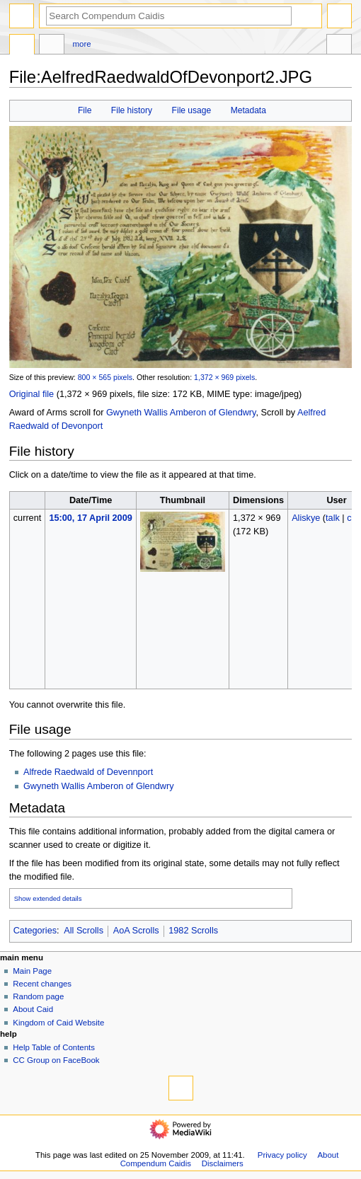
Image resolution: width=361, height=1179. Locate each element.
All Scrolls (83, 931)
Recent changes (42, 983)
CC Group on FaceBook (56, 1060)
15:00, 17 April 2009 (90, 518)
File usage (192, 110)
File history (131, 110)
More (82, 44)
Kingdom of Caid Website (58, 1022)
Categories (35, 931)
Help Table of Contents (54, 1047)
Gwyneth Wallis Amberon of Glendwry (181, 413)
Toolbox (339, 46)
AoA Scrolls (136, 931)
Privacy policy (282, 1155)
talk (333, 518)
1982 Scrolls (193, 931)
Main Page (32, 971)
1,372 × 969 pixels (224, 377)
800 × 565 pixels (105, 377)
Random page (38, 996)
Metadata (248, 110)
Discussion (52, 46)
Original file (31, 394)
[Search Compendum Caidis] (169, 15)
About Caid (33, 1009)
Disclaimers (222, 1163)
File (84, 110)
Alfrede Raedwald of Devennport (88, 772)
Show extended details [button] (48, 898)
